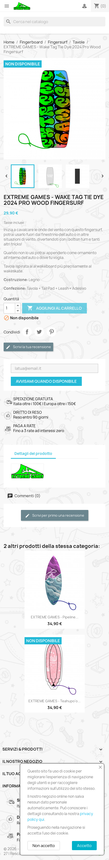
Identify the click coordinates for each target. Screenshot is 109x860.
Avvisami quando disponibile (46, 381)
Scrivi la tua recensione (28, 347)
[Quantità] (9, 308)
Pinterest (51, 332)
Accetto (84, 845)
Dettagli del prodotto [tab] (33, 453)
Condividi (27, 332)
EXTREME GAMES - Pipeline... (54, 617)
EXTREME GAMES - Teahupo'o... (54, 701)
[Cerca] (54, 21)
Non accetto (43, 845)
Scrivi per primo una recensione (54, 515)
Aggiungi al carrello (54, 308)
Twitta (39, 332)
